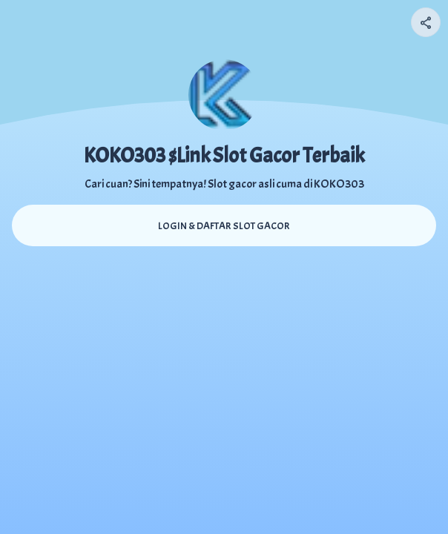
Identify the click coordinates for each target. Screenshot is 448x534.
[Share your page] (426, 22)
